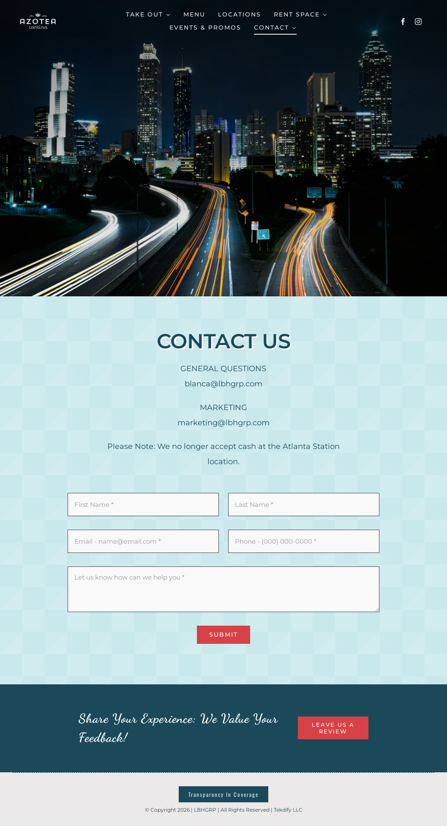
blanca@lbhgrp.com (223, 383)
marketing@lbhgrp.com (223, 422)
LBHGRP (205, 810)
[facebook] (403, 21)
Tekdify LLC (288, 810)
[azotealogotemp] (38, 13)
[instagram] (418, 21)
